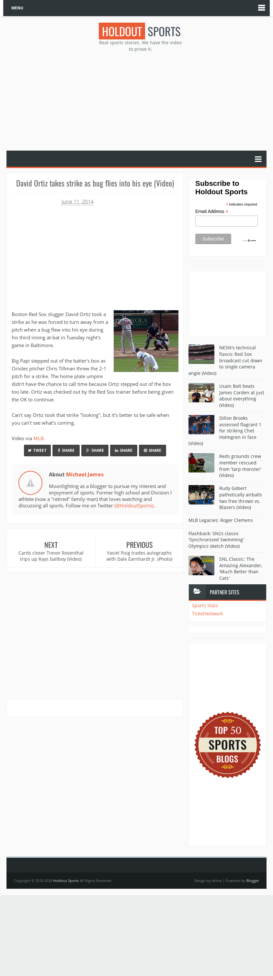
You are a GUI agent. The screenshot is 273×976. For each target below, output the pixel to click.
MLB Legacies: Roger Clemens (220, 520)
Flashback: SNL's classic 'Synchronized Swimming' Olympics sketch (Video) (216, 539)
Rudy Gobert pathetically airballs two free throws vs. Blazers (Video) (240, 497)
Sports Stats (205, 605)
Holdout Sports (66, 880)
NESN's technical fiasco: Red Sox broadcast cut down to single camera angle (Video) (225, 360)
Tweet (37, 450)
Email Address (211, 211)
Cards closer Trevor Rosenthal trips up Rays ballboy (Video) (51, 556)
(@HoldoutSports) (134, 505)
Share (66, 450)
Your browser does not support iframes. (93, 255)
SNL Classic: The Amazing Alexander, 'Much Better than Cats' (240, 568)
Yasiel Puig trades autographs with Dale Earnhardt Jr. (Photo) (139, 556)
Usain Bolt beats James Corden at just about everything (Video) (241, 395)
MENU (17, 8)
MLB (38, 438)
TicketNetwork (207, 613)
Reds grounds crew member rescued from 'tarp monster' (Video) (240, 465)
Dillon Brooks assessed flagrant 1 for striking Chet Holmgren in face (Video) (224, 430)
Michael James (85, 474)
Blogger (252, 880)
